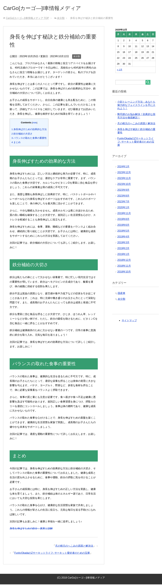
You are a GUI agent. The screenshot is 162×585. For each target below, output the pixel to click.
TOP (27, 18)
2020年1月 (123, 208)
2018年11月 (124, 266)
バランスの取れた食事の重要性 (29, 138)
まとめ (16, 142)
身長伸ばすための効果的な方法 (29, 130)
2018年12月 (124, 260)
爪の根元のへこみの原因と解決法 (74, 546)
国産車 (121, 293)
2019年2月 (123, 249)
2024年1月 (123, 167)
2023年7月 (123, 202)
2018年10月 (124, 272)
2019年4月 (123, 237)
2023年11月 (124, 178)
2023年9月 (123, 190)
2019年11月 (124, 214)
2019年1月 (123, 254)
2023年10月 (124, 184)
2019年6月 (123, 225)
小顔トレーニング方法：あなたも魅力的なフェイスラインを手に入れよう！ (136, 105)
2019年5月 (123, 231)
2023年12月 (124, 173)
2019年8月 (123, 219)
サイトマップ (129, 321)
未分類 (76, 57)
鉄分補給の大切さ (21, 134)
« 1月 (119, 70)
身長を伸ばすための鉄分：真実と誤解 (31, 529)
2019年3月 (123, 243)
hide (35, 123)
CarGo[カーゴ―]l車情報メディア (45, 8)
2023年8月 (123, 196)
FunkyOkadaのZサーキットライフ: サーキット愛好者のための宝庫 (52, 553)
